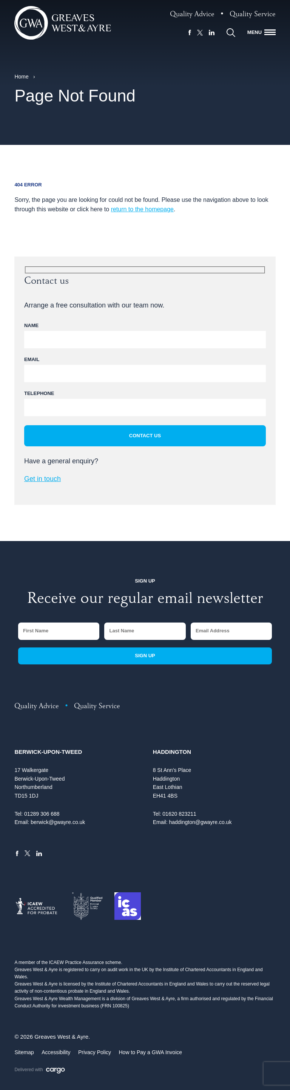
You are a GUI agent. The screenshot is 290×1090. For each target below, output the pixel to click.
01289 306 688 (41, 814)
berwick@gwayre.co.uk (58, 822)
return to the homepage (142, 209)
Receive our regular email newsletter (145, 600)
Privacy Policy (94, 1052)
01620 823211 (179, 814)
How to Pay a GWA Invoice (150, 1052)
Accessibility (56, 1052)
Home (21, 77)
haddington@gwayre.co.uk (200, 822)
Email (31, 359)
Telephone (39, 393)
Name (31, 325)
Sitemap (24, 1052)
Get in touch (42, 479)
